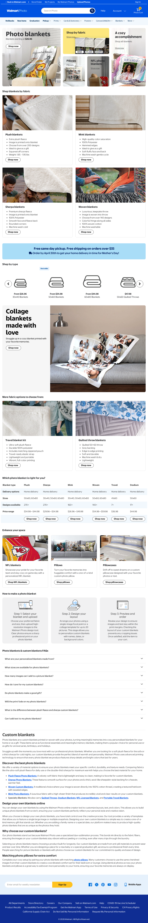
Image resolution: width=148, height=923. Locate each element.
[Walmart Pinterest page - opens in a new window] (103, 884)
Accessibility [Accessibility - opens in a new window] (30, 907)
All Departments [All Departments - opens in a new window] (17, 903)
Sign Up (62, 884)
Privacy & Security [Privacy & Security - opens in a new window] (110, 907)
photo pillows (81, 859)
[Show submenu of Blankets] (124, 20)
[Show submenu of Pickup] (50, 20)
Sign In (138, 2)
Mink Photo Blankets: (18, 794)
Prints (56, 21)
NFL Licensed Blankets (88, 798)
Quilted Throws (49, 798)
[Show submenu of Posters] (92, 20)
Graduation (35, 21)
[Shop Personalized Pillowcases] (123, 561)
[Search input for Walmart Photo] (65, 11)
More (130, 21)
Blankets (119, 21)
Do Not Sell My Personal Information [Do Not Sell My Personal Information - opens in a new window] (71, 911)
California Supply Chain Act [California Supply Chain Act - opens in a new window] (36, 911)
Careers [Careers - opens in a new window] (51, 903)
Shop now (13, 348)
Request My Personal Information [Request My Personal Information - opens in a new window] (108, 911)
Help (103, 10)
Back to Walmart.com (15, 2)
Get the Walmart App (71, 907)
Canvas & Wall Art (103, 21)
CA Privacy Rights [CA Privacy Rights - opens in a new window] (130, 907)
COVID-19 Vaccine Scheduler (122, 903)
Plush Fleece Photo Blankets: (22, 776)
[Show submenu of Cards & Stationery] (81, 20)
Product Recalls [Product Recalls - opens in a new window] (13, 907)
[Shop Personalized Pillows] (74, 561)
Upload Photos (83, 2)
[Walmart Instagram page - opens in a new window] (115, 884)
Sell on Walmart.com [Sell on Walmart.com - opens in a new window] (85, 903)
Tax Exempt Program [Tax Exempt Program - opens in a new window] (46, 907)
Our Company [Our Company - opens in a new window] (65, 903)
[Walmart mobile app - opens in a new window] (132, 884)
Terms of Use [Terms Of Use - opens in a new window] (91, 907)
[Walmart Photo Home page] (21, 10)
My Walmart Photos (66, 2)
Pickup (46, 21)
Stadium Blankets (67, 798)
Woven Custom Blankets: (20, 787)
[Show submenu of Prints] (60, 20)
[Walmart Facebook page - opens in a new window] (90, 884)
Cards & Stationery (71, 21)
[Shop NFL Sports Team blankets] (25, 561)
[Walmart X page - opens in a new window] (96, 884)
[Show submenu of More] (133, 20)
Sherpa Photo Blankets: (20, 779)
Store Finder (36, 2)
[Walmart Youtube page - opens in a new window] (109, 884)
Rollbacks (10, 21)
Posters (87, 21)
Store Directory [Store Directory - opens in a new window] (35, 903)
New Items (21, 21)
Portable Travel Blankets (116, 798)
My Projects (50, 2)
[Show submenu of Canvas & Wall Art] (112, 20)
